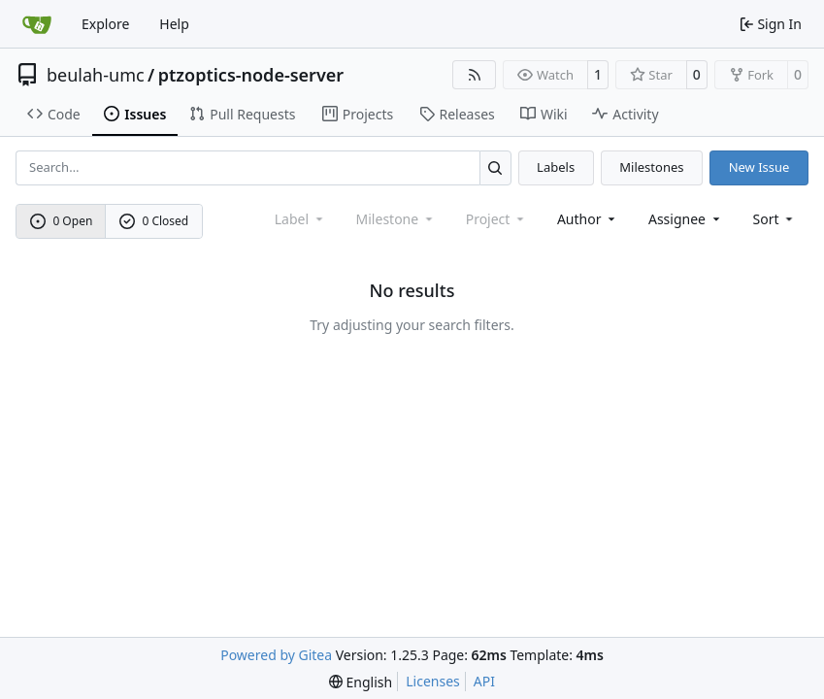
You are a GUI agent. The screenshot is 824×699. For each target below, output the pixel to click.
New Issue (759, 167)
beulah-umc (96, 74)
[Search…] (495, 167)
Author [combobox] (587, 219)
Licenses (433, 681)
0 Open (61, 221)
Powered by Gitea (276, 655)
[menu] (775, 219)
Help (174, 24)
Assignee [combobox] (685, 219)
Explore (105, 24)
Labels (556, 167)
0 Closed (154, 221)
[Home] (37, 24)
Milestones (651, 167)
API (484, 681)
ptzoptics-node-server (251, 74)
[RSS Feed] (474, 74)
